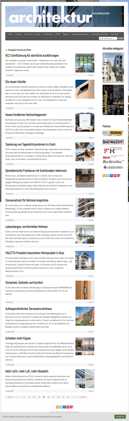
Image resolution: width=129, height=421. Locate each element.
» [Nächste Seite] (76, 397)
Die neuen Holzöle (15, 82)
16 (48, 397)
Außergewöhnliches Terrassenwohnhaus (28, 309)
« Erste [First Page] (9, 397)
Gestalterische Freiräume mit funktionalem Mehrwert (36, 170)
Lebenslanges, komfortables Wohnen (26, 226)
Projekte (18, 34)
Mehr (90, 75)
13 (34, 397)
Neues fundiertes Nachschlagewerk (25, 114)
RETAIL (58, 34)
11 (24, 397)
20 (68, 397)
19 (63, 397)
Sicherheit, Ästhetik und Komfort (24, 282)
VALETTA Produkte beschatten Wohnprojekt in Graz (34, 253)
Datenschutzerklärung (99, 34)
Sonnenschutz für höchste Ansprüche (26, 200)
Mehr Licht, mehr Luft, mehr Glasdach (26, 371)
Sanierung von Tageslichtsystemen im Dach (30, 144)
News (11, 34)
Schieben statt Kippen (18, 338)
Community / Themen (32, 34)
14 (39, 397)
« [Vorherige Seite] (16, 397)
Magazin (66, 34)
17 (53, 397)
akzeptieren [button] (120, 417)
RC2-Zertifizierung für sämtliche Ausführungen (31, 55)
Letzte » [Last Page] (83, 397)
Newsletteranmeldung (80, 34)
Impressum (114, 34)
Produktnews (48, 34)
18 (58, 397)
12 (29, 397)
